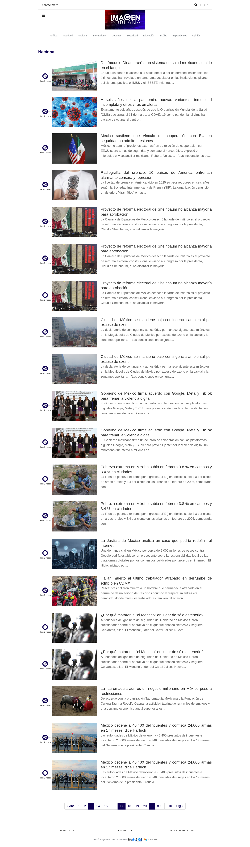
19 (137, 806)
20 (145, 806)
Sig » (179, 806)
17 (121, 806)
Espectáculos (180, 35)
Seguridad (132, 35)
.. (91, 806)
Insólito (163, 35)
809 (159, 806)
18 (129, 806)
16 (113, 806)
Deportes (117, 35)
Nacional (82, 35)
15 (106, 806)
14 (98, 806)
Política (53, 35)
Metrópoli (68, 35)
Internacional (99, 35)
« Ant (70, 806)
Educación (148, 35)
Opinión (196, 35)
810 (169, 806)
